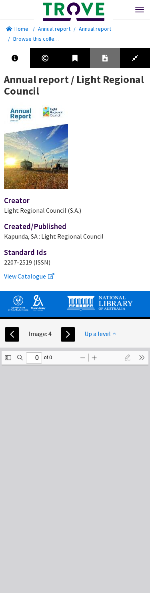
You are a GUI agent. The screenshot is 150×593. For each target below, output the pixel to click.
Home (17, 28)
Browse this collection (42, 38)
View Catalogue (29, 276)
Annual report (54, 28)
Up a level (100, 334)
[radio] (127, 357)
